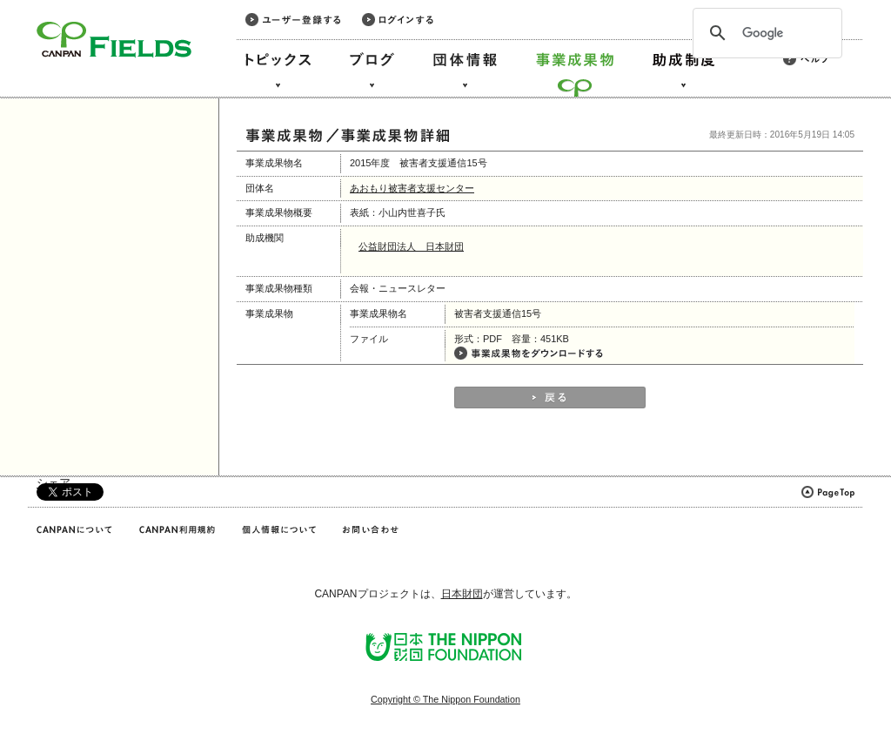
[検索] (764, 33)
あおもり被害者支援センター (412, 188)
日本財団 (462, 594)
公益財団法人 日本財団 (411, 246)
